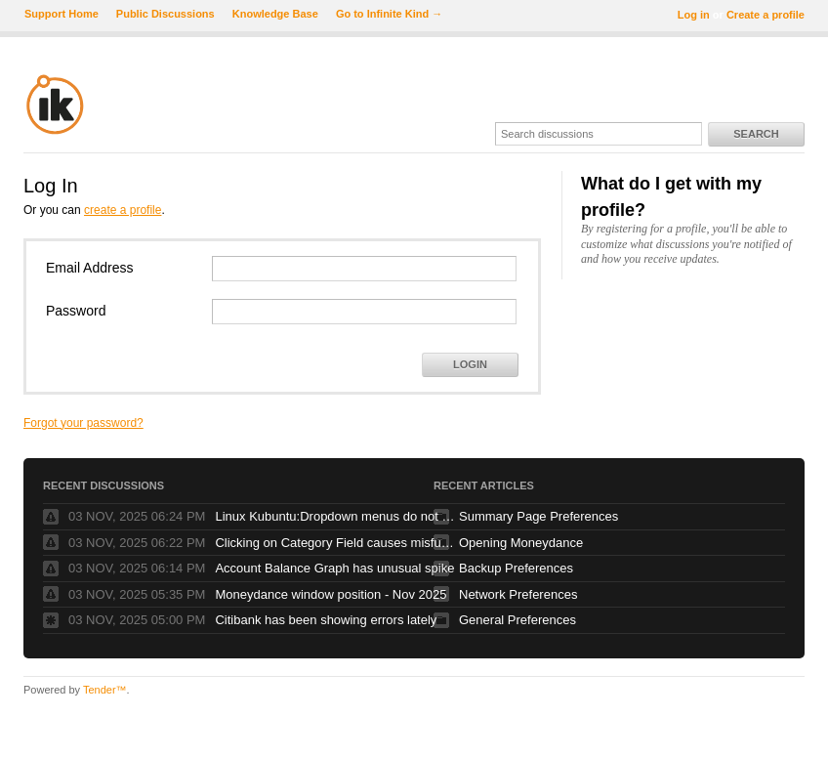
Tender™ (105, 690)
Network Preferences (518, 594)
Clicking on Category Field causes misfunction (337, 542)
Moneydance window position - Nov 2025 (330, 594)
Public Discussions (165, 14)
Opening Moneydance (521, 542)
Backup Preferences (516, 568)
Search (755, 134)
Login (470, 364)
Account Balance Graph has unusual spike (334, 568)
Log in (694, 15)
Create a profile (765, 15)
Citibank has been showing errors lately (325, 619)
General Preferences (517, 619)
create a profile (122, 210)
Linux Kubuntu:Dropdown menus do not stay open (337, 516)
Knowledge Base (275, 14)
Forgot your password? (83, 423)
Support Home (61, 14)
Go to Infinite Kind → (389, 14)
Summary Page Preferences (538, 516)
